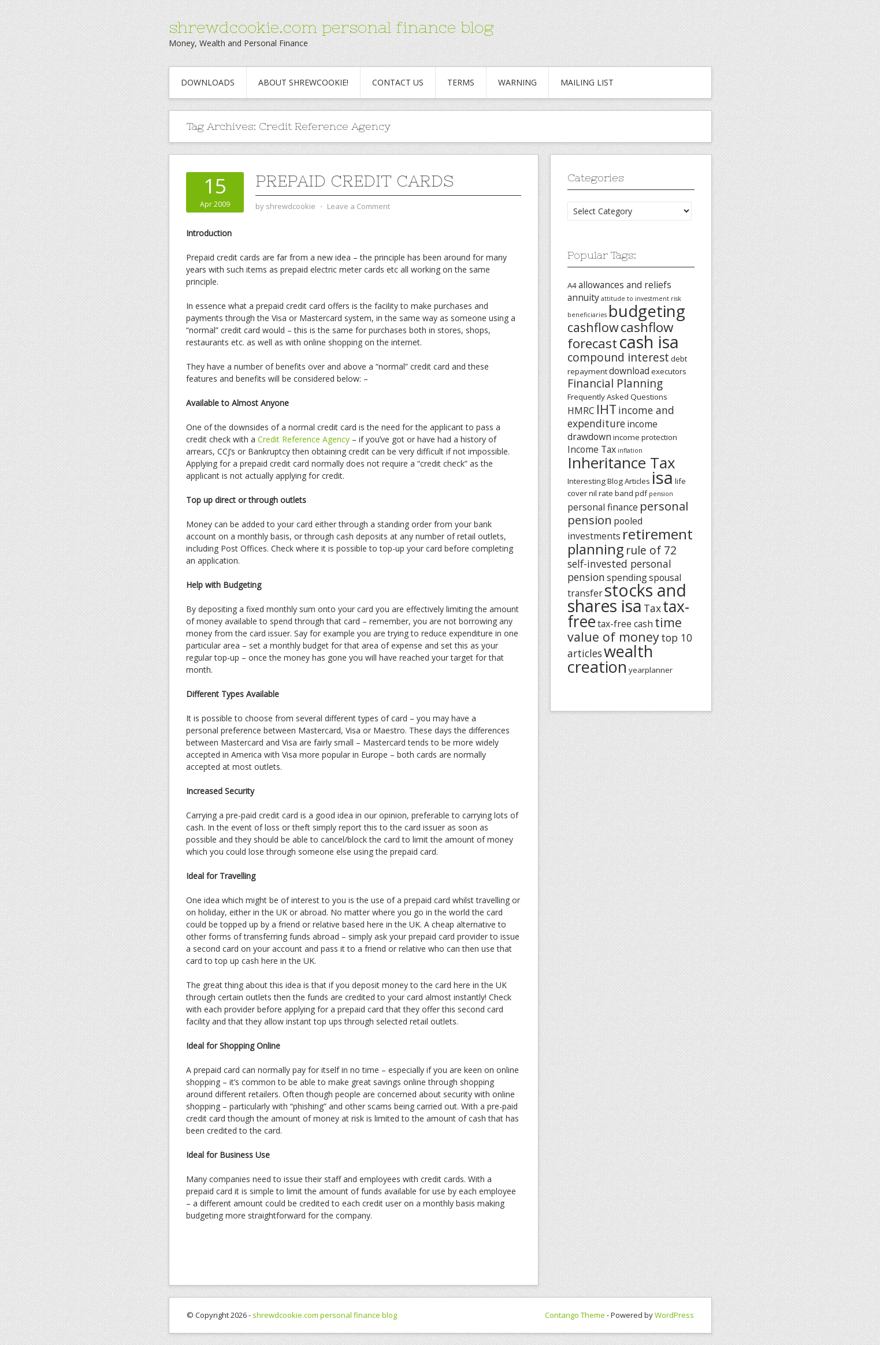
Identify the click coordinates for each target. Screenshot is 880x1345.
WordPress (674, 1315)
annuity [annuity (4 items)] (583, 297)
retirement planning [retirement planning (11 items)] (630, 541)
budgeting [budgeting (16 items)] (646, 311)
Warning (517, 82)
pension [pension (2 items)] (661, 494)
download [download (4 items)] (629, 370)
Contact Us (398, 82)
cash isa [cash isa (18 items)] (649, 341)
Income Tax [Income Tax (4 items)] (591, 449)
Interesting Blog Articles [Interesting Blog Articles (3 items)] (608, 481)
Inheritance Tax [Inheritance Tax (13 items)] (621, 462)
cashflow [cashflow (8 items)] (593, 327)
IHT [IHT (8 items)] (606, 409)
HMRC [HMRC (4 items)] (581, 410)
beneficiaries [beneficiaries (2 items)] (587, 315)
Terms (460, 82)
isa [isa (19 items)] (662, 477)
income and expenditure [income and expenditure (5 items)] (620, 416)
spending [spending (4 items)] (627, 577)
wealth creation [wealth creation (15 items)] (610, 658)
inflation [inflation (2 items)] (630, 450)
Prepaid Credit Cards (354, 181)
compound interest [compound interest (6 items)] (618, 357)
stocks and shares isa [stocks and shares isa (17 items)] (626, 598)
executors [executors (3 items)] (668, 371)
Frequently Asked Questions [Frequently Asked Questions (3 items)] (617, 397)
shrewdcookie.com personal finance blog (331, 27)
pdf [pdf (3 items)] (641, 493)
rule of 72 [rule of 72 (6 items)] (651, 550)
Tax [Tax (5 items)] (652, 608)
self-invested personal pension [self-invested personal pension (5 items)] (619, 570)
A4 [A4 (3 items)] (572, 285)
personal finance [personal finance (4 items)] (602, 507)
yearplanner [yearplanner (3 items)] (651, 670)
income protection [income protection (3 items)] (645, 437)
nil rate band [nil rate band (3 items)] (611, 493)
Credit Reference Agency (304, 439)
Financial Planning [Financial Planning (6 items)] (615, 383)
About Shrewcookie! (303, 82)
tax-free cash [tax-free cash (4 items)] (625, 623)
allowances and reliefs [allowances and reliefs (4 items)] (624, 284)
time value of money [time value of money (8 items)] (624, 629)
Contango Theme (575, 1315)
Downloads (208, 82)
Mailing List (587, 82)
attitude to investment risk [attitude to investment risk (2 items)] (641, 299)
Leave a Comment (358, 206)
